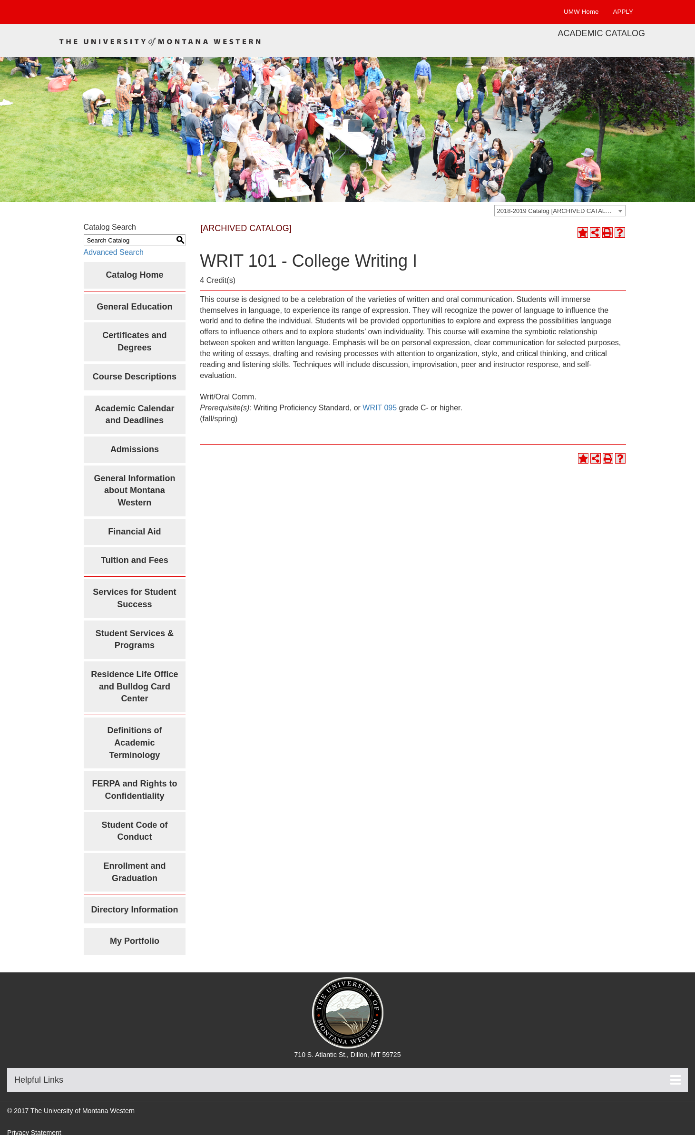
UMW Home (581, 11)
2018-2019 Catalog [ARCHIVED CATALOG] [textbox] (557, 210)
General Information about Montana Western (134, 490)
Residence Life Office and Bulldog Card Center (134, 686)
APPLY (623, 11)
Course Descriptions (134, 376)
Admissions (134, 449)
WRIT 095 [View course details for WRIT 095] (379, 408)
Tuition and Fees (134, 560)
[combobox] (560, 210)
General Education (134, 306)
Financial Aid (134, 531)
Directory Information (134, 909)
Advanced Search (114, 252)
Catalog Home (134, 275)
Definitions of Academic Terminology (134, 742)
